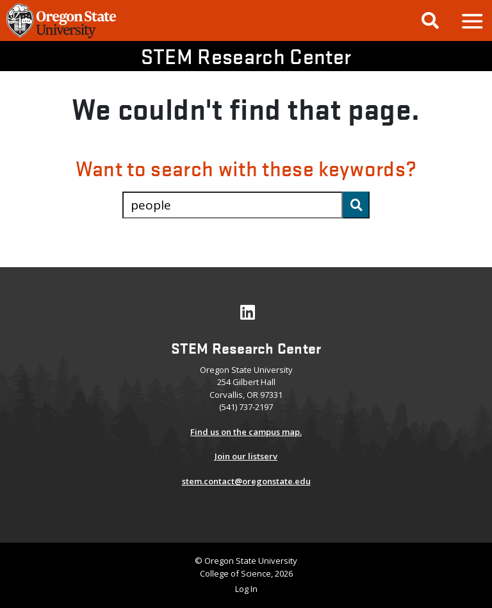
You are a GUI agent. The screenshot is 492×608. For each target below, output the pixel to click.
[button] (471, 20)
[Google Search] (430, 20)
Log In (246, 589)
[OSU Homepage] (61, 36)
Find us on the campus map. (246, 432)
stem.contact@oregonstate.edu (246, 481)
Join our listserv (246, 456)
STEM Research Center (246, 56)
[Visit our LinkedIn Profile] (247, 315)
